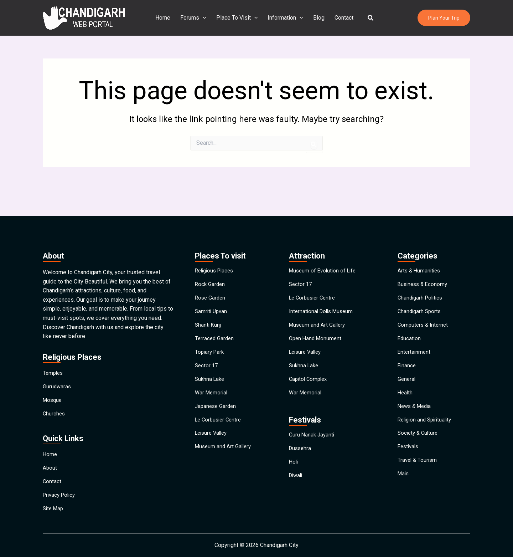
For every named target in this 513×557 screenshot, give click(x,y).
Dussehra (301, 455)
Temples (53, 348)
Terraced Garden (215, 328)
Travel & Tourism (418, 475)
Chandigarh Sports (420, 295)
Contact (341, 17)
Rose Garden (211, 279)
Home (167, 17)
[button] (366, 18)
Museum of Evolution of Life (324, 246)
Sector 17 (207, 361)
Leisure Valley (212, 443)
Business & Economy (424, 262)
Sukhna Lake (210, 377)
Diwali (296, 488)
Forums (196, 18)
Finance (407, 361)
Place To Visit (238, 18)
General (407, 377)
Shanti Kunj (208, 311)
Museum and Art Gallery (224, 459)
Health (406, 393)
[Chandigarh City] (84, 17)
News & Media (416, 410)
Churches (54, 397)
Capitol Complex (309, 377)
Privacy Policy (60, 490)
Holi (294, 472)
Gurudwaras (57, 365)
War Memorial (212, 393)
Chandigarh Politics (422, 279)
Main (404, 492)
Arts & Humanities (420, 246)
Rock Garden (210, 262)
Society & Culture (419, 443)
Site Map (54, 507)
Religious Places (216, 246)
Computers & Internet (424, 311)
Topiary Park (210, 344)
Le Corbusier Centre (220, 426)
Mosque (53, 381)
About (50, 458)
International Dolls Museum (323, 295)
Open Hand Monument (316, 328)
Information (285, 18)
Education (410, 328)
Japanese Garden (216, 410)
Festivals (409, 459)
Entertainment (415, 344)
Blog (317, 17)
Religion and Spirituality (427, 426)
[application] (205, 18)
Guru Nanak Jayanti (312, 439)
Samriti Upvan (212, 295)
